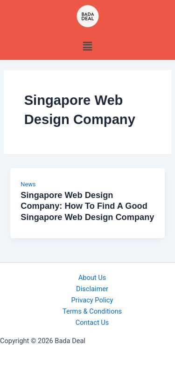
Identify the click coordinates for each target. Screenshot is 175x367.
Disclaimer (92, 289)
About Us (92, 277)
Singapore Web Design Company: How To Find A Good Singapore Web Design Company (87, 206)
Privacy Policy (92, 300)
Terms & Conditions (92, 311)
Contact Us (92, 322)
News (28, 184)
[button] (87, 46)
